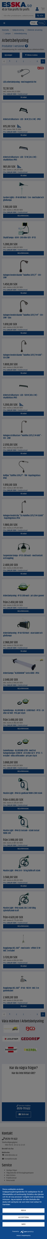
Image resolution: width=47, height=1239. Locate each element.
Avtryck (19, 1235)
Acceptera (23, 1217)
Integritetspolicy (26, 1235)
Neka (23, 1210)
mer (23, 1224)
